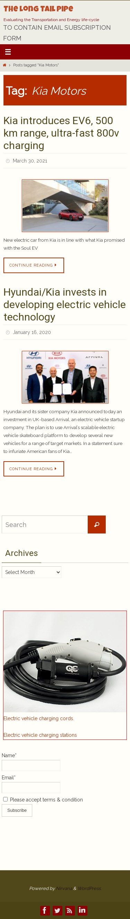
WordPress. (89, 888)
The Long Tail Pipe (38, 10)
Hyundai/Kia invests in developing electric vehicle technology (64, 304)
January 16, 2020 (32, 332)
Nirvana (64, 888)
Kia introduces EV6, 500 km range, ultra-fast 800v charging (61, 132)
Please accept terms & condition (43, 799)
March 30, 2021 (30, 161)
